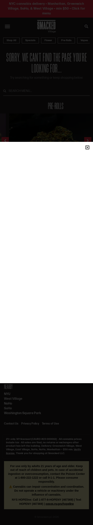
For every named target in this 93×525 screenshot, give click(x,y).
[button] (87, 147)
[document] (46, 262)
